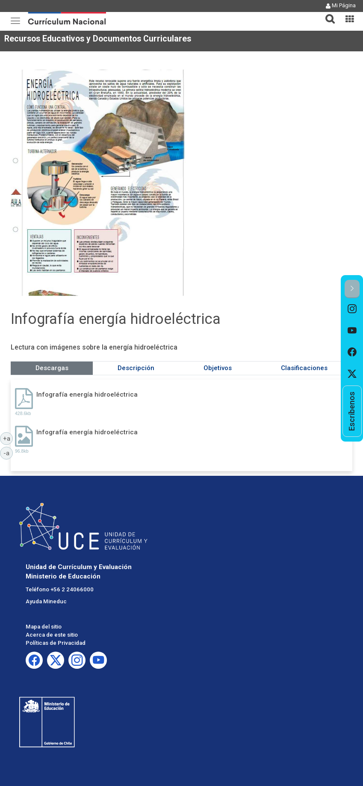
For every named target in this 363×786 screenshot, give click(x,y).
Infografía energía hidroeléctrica (87, 394)
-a (8, 452)
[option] (352, 309)
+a (8, 438)
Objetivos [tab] (218, 368)
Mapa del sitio (44, 626)
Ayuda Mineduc (46, 601)
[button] (327, 13)
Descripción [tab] (136, 368)
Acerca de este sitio (52, 635)
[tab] (327, 13)
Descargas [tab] (51, 368)
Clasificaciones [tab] (304, 368)
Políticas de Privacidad (56, 643)
